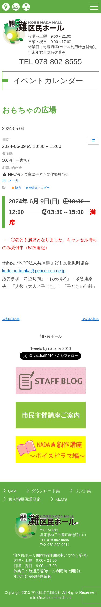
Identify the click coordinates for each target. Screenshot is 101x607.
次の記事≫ (90, 319)
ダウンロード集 (46, 491)
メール (10, 180)
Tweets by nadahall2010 (50, 348)
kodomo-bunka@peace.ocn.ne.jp (33, 270)
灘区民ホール (50, 336)
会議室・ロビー (38, 187)
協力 (16, 187)
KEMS (61, 499)
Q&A (12, 491)
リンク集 (83, 491)
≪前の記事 (11, 319)
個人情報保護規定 (24, 499)
